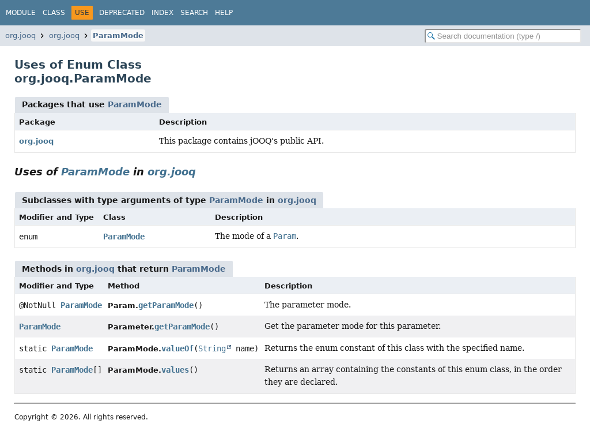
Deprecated (122, 13)
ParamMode (118, 35)
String (212, 348)
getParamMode (166, 305)
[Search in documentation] (503, 36)
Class (54, 13)
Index (162, 13)
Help (224, 13)
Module (21, 13)
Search (194, 13)
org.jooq (20, 35)
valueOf (177, 348)
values (175, 369)
